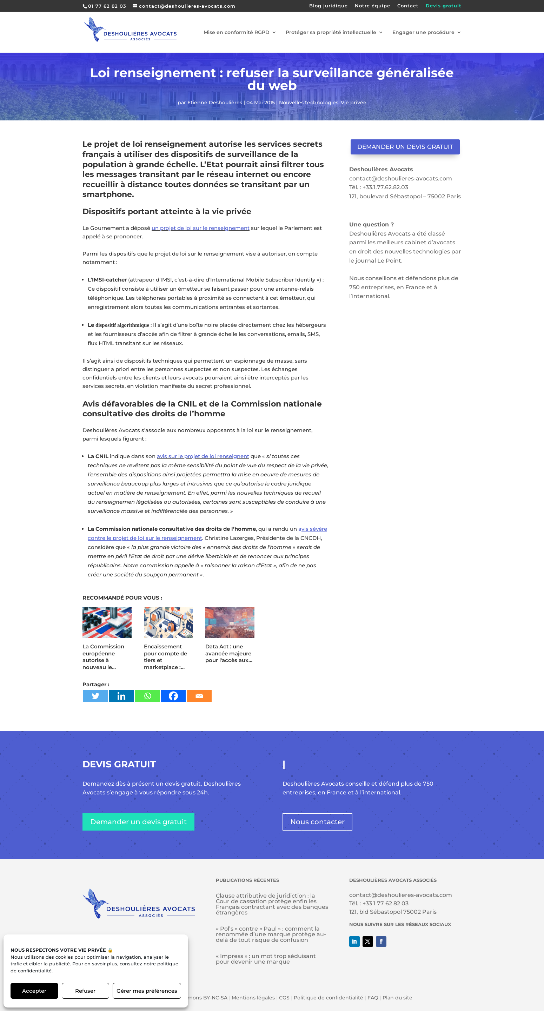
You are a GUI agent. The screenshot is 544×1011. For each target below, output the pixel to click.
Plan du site (397, 998)
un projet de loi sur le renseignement (201, 228)
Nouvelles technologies (308, 102)
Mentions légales (253, 998)
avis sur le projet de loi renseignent (203, 456)
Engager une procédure (423, 32)
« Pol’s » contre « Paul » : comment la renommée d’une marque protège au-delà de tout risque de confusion (271, 934)
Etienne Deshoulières (214, 102)
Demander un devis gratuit (405, 146)
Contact (408, 6)
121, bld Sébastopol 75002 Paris (393, 911)
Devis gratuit (444, 6)
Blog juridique (328, 6)
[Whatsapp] (147, 696)
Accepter (34, 990)
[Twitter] (95, 696)
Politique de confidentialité (328, 998)
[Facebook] (173, 696)
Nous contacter (317, 822)
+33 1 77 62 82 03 (386, 903)
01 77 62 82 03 (107, 6)
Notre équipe (372, 6)
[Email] (199, 696)
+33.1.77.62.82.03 (385, 187)
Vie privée (353, 102)
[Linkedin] (121, 696)
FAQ (372, 998)
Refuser (85, 990)
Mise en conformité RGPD (237, 32)
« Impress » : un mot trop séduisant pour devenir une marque (266, 959)
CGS (284, 998)
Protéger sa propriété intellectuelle (331, 32)
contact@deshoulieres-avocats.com (400, 178)
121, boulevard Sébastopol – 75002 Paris (405, 196)
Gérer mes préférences (147, 990)
